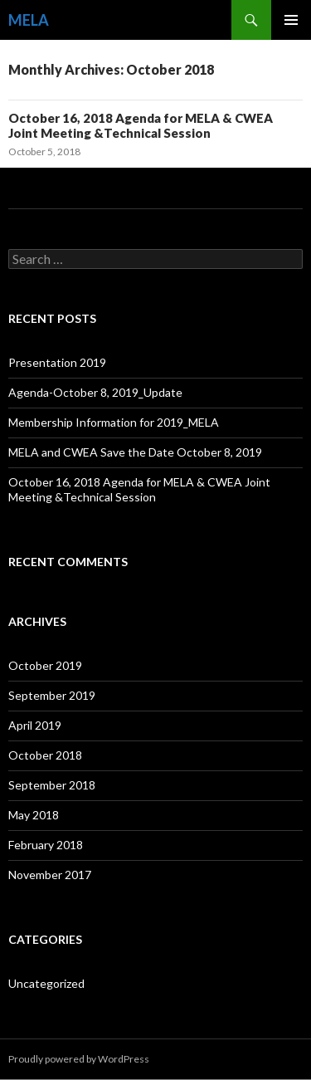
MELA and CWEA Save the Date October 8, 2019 (135, 452)
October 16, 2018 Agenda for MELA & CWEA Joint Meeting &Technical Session (140, 125)
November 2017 (49, 874)
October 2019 (45, 665)
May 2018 (33, 815)
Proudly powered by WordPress (78, 1059)
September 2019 (51, 695)
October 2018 (45, 755)
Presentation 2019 (57, 362)
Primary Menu (291, 20)
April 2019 (34, 725)
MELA (28, 20)
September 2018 (51, 785)
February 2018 (45, 845)
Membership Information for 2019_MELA (113, 422)
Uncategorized (46, 983)
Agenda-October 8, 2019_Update (95, 392)
